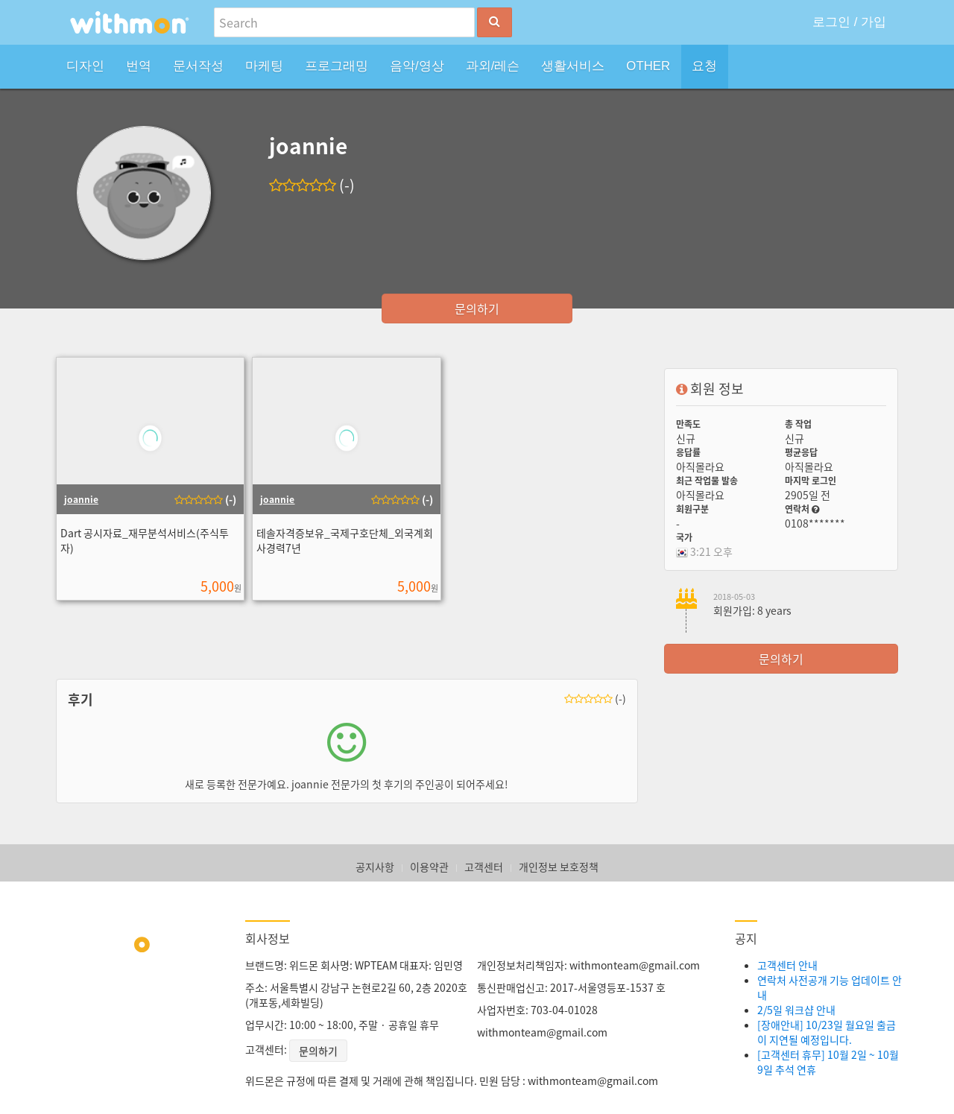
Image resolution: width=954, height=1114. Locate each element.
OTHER (648, 66)
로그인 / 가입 (849, 22)
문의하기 (477, 308)
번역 (138, 66)
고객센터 (483, 866)
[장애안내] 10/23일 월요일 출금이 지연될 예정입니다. (826, 1032)
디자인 (85, 66)
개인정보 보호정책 (558, 866)
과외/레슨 (493, 66)
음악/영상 (417, 66)
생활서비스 (572, 66)
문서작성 (198, 66)
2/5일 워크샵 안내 (796, 1009)
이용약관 (429, 866)
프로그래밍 (336, 66)
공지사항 (375, 866)
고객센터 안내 (787, 965)
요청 (704, 66)
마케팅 (264, 66)
